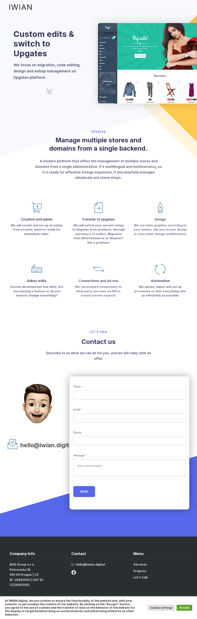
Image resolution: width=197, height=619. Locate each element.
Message (79, 455)
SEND (84, 491)
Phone (77, 432)
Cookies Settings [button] (161, 607)
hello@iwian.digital (47, 445)
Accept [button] (184, 607)
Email (77, 409)
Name (77, 386)
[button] (187, 7)
